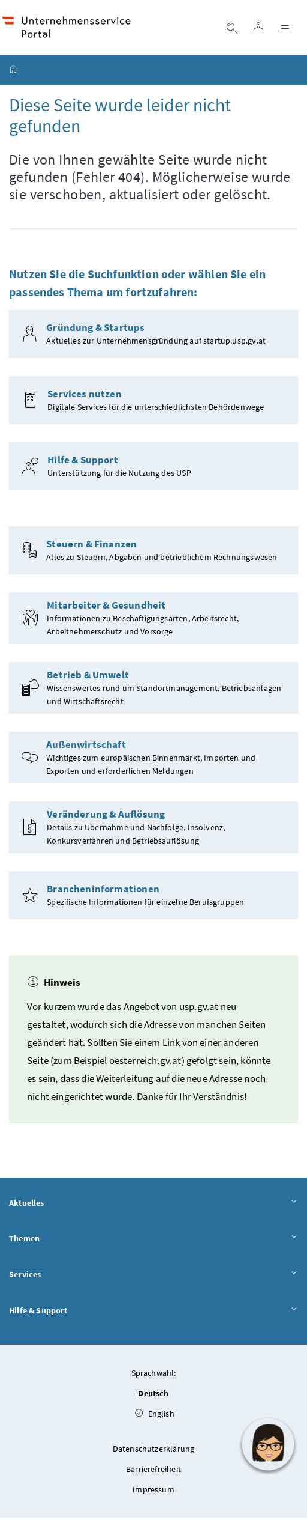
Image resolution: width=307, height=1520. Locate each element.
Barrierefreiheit (153, 1471)
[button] (268, 1444)
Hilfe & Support (153, 1313)
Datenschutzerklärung (154, 1451)
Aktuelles (153, 1205)
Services (153, 1277)
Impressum (153, 1491)
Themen (153, 1241)
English (154, 1416)
